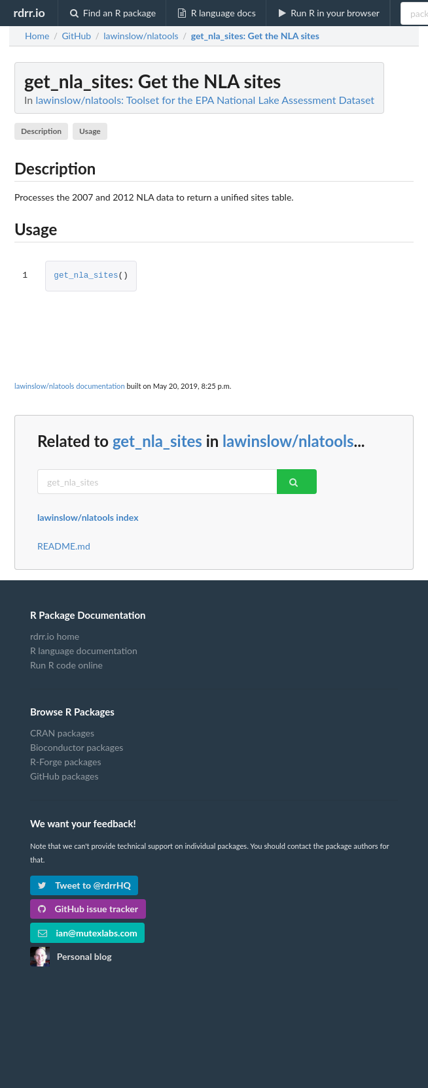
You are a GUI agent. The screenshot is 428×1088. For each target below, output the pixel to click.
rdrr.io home (54, 636)
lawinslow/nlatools (288, 440)
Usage (90, 131)
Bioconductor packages (76, 747)
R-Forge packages (65, 761)
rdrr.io (29, 12)
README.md (63, 546)
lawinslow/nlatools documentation (69, 386)
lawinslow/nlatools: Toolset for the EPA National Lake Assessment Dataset (204, 99)
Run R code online (66, 664)
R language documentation (83, 650)
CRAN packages (62, 733)
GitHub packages (64, 776)
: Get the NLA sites (255, 36)
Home (37, 36)
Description (41, 131)
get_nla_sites (86, 276)
